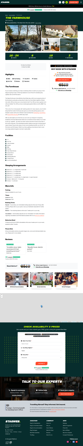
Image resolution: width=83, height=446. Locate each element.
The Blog (32, 435)
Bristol (6, 15)
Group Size (25, 354)
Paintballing (36, 112)
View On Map (38, 22)
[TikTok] (71, 442)
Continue (41, 363)
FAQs (46, 392)
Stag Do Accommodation (36, 428)
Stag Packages (33, 430)
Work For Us (49, 435)
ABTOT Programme (67, 425)
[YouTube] (77, 442)
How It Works (49, 428)
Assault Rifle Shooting (12, 114)
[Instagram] (68, 442)
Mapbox (81, 321)
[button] (63, 2)
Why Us (48, 425)
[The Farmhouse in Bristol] (23, 38)
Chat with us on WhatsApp (63, 90)
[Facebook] (74, 442)
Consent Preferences (68, 435)
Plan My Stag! (74, 2)
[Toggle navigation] (81, 2)
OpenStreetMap (64, 321)
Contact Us (7, 433)
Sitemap (65, 423)
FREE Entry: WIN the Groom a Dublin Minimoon (41, 6)
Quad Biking (42, 112)
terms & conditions (39, 215)
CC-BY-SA (74, 321)
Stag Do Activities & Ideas (36, 425)
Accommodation (12, 15)
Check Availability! (63, 79)
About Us (48, 423)
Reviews (48, 432)
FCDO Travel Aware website (58, 409)
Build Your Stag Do (66, 393)
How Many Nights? (27, 347)
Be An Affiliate (66, 430)
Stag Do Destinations (35, 423)
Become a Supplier (67, 432)
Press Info (65, 428)
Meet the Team (49, 430)
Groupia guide (52, 411)
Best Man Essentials (34, 432)
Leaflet (55, 321)
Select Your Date (26, 340)
